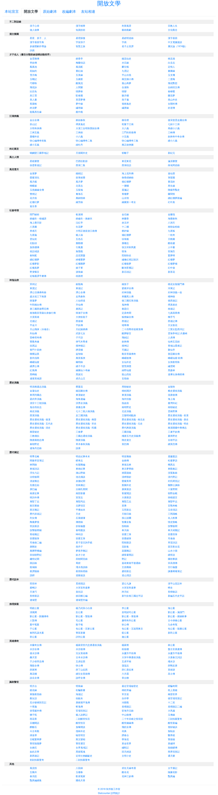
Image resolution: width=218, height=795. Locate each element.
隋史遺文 (126, 440)
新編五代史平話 (176, 595)
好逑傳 (171, 107)
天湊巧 (33, 591)
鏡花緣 (33, 690)
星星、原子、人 (38, 38)
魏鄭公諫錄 (174, 485)
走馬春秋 (80, 296)
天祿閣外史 (82, 153)
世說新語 (34, 526)
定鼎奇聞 (126, 313)
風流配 (79, 66)
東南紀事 (80, 468)
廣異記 (79, 308)
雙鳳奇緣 (34, 341)
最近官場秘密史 (130, 686)
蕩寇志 (125, 665)
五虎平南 (126, 661)
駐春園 (79, 95)
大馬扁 (171, 710)
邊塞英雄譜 (36, 378)
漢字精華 (80, 25)
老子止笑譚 (128, 46)
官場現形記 (82, 710)
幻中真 (171, 202)
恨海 (124, 251)
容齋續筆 (126, 538)
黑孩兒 (79, 374)
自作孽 (125, 698)
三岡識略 (172, 513)
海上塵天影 (36, 222)
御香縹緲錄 (128, 177)
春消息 (33, 776)
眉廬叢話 (172, 456)
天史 (78, 513)
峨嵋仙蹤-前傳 (175, 358)
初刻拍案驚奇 (37, 760)
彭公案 (79, 612)
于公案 (33, 628)
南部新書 (80, 493)
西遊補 (79, 321)
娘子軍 (79, 267)
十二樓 (125, 226)
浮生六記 (34, 472)
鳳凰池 (33, 66)
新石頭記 (126, 272)
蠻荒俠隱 (126, 366)
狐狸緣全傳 (128, 317)
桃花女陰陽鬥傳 (176, 284)
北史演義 (126, 411)
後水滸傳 (34, 653)
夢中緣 (79, 103)
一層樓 (125, 185)
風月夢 (79, 181)
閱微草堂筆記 (37, 460)
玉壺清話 (172, 509)
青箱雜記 (34, 534)
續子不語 (80, 366)
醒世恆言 (80, 723)
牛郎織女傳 (36, 304)
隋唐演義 (80, 440)
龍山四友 (126, 374)
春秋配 (33, 255)
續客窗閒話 (128, 554)
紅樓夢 (171, 259)
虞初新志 (126, 571)
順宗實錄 (34, 505)
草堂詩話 (172, 542)
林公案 (171, 645)
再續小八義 (174, 128)
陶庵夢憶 (34, 522)
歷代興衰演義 (129, 427)
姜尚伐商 (34, 358)
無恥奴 (171, 731)
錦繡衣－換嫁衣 (84, 218)
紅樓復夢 (126, 263)
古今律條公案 (175, 620)
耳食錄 (171, 538)
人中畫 (171, 247)
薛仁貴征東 (128, 669)
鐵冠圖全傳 (82, 390)
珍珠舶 (125, 239)
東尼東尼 (126, 161)
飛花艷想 (172, 83)
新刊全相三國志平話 (132, 595)
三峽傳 (171, 132)
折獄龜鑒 (80, 526)
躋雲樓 (79, 349)
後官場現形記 (175, 698)
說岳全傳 (34, 678)
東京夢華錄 (128, 468)
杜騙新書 (80, 690)
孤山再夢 (126, 83)
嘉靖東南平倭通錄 (131, 563)
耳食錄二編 (36, 542)
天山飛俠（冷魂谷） (40, 329)
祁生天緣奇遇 (129, 768)
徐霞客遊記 (36, 165)
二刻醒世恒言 (83, 719)
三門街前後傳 (129, 132)
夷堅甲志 (172, 501)
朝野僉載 (172, 493)
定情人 (171, 66)
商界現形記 (174, 751)
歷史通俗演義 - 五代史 (41, 423)
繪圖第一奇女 (129, 202)
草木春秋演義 (83, 444)
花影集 (125, 546)
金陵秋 (171, 386)
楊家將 (125, 645)
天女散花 (172, 325)
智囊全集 (126, 522)
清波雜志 (34, 481)
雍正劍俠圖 (128, 144)
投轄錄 (125, 526)
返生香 (33, 206)
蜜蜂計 (33, 587)
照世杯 (33, 583)
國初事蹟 (172, 559)
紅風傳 (33, 370)
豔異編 (171, 776)
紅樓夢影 (34, 263)
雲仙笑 (33, 239)
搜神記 (125, 345)
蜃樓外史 (34, 136)
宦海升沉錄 (128, 710)
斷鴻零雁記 (128, 267)
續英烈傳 (172, 444)
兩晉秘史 (34, 431)
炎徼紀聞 (80, 481)
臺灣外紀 (172, 403)
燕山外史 (172, 99)
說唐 (78, 448)
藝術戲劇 (126, 30)
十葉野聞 (172, 489)
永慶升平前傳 (129, 653)
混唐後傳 (172, 395)
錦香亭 (79, 58)
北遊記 (33, 321)
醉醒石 (33, 727)
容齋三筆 (126, 534)
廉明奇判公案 (129, 620)
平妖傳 (79, 325)
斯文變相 (80, 739)
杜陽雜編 (80, 464)
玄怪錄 (125, 378)
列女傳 (33, 518)
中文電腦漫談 (175, 42)
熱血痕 (125, 403)
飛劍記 (125, 337)
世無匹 (171, 251)
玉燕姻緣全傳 (37, 189)
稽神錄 (171, 296)
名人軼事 (172, 518)
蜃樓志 (125, 243)
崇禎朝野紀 (36, 554)
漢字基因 (172, 38)
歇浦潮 (79, 214)
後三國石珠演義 (130, 300)
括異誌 (33, 345)
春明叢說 (80, 530)
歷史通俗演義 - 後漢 (40, 419)
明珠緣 (79, 686)
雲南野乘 (172, 411)
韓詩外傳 (34, 497)
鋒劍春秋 (80, 120)
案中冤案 (34, 624)
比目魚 (33, 91)
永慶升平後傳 (175, 653)
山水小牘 (172, 550)
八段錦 (79, 768)
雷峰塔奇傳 (36, 337)
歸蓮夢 (33, 300)
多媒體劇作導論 (38, 46)
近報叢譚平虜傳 (38, 276)
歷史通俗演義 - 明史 (178, 423)
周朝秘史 (126, 386)
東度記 (33, 288)
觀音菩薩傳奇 (129, 354)
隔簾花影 (172, 772)
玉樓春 (79, 772)
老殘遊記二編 (175, 706)
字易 (124, 42)
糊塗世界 (172, 694)
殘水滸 (171, 661)
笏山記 (33, 124)
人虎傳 (171, 337)
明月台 (33, 686)
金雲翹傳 (34, 58)
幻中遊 (171, 267)
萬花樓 (33, 673)
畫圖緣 (171, 71)
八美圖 (33, 226)
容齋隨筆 (34, 538)
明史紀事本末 (83, 456)
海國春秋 (172, 218)
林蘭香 (125, 218)
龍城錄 (33, 567)
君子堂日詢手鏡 (84, 542)
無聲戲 (79, 251)
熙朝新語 (126, 542)
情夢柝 (79, 91)
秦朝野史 (34, 444)
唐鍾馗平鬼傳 (83, 702)
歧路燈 (79, 276)
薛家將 (33, 669)
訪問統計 (115, 793)
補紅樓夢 (126, 235)
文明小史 (126, 755)
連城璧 (33, 600)
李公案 (125, 608)
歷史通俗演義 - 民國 (86, 427)
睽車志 (79, 460)
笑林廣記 (80, 485)
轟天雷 (33, 657)
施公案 (125, 637)
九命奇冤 (172, 624)
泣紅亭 (79, 222)
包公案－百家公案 (85, 628)
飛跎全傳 (126, 727)
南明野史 (126, 407)
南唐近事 (34, 493)
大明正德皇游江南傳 (86, 231)
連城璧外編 (82, 600)
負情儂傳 (34, 247)
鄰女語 (33, 698)
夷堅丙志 (80, 501)
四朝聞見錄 (82, 559)
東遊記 (79, 288)
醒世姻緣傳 (128, 723)
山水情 (125, 198)
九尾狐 (171, 231)
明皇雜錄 (126, 456)
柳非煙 (125, 120)
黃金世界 (126, 743)
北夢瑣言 (80, 505)
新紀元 (171, 153)
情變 (124, 91)
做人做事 (34, 30)
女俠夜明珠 (174, 362)
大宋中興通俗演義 (131, 657)
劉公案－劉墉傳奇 (39, 616)
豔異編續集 (36, 780)
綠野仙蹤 (126, 370)
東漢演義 (126, 395)
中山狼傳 (126, 714)
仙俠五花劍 (174, 341)
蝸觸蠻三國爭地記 (39, 153)
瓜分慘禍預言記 (38, 702)
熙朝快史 (126, 255)
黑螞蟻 (33, 374)
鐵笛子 (125, 284)
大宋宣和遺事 (83, 587)
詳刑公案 (80, 637)
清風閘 (33, 612)
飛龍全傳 (34, 665)
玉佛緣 (171, 714)
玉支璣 (171, 75)
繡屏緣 (125, 107)
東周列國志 (36, 395)
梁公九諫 (126, 583)
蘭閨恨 (171, 194)
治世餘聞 (34, 477)
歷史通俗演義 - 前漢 (178, 415)
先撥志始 (34, 485)
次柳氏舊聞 (82, 489)
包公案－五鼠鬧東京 (132, 628)
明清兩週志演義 (38, 386)
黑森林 (171, 370)
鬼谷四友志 (36, 407)
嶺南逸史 (126, 103)
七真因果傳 (174, 313)
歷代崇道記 (36, 513)
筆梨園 (171, 177)
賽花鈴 (171, 181)
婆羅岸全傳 (128, 288)
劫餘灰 (79, 698)
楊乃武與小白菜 (84, 608)
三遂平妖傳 (174, 431)
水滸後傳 (80, 649)
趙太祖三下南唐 (38, 296)
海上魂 (171, 399)
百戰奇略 (172, 505)
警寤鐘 (171, 739)
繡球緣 (79, 107)
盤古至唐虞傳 (175, 649)
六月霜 (125, 673)
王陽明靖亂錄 (129, 415)
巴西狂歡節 (82, 161)
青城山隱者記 (175, 345)
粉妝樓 (125, 649)
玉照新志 (126, 509)
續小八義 (172, 140)
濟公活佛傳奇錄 (38, 292)
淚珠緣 (79, 272)
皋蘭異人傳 (128, 296)
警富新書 (80, 632)
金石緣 (125, 214)
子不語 (79, 337)
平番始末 (80, 509)
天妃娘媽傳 (82, 329)
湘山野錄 (80, 472)
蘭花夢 (171, 95)
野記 (124, 559)
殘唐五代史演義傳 (131, 436)
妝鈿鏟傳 (172, 747)
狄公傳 (125, 624)
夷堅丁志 (34, 501)
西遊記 (125, 321)
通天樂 (171, 755)
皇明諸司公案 (129, 612)
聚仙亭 (171, 349)
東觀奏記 (172, 468)
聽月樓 (125, 95)
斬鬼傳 (79, 706)
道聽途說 (80, 575)
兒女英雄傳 (82, 653)
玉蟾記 (33, 79)
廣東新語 (126, 489)
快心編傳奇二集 (84, 140)
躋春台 (125, 735)
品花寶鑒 (80, 255)
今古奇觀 (34, 731)
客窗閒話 (126, 493)
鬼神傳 (125, 304)
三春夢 (79, 431)
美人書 (33, 99)
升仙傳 (79, 304)
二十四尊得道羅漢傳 (132, 329)
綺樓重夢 (80, 259)
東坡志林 (126, 464)
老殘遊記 (126, 706)
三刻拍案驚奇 (175, 719)
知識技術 (80, 30)
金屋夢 (33, 173)
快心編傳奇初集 (38, 140)
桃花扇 (171, 58)
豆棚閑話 (34, 723)
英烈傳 (125, 444)
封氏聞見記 (174, 481)
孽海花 (125, 739)
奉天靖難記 (174, 530)
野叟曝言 (34, 272)
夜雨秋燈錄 (82, 571)
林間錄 (33, 464)
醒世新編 (172, 723)
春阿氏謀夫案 (37, 632)
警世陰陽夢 (36, 743)
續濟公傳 (34, 366)
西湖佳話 (126, 165)
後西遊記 (172, 300)
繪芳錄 (79, 202)
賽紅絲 (79, 71)
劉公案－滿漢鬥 (176, 612)
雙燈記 (33, 194)
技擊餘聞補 (36, 530)
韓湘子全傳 (82, 313)
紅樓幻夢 (34, 202)
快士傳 (79, 665)
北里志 (79, 185)
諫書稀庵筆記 (175, 571)
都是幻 (125, 308)
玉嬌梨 (79, 79)
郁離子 (125, 153)
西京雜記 (34, 509)
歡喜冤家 (80, 776)
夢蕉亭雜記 (82, 550)
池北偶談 (80, 477)
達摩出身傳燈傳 (176, 374)
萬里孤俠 (80, 358)
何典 (124, 731)
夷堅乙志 (126, 501)
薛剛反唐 (172, 665)
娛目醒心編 (82, 595)
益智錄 (79, 354)
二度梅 (171, 79)
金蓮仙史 (34, 390)
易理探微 (80, 38)
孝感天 (33, 231)
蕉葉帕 (33, 103)
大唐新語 (126, 497)
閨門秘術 (34, 214)
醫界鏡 (171, 735)
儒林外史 (80, 731)
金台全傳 (34, 120)
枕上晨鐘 (172, 690)
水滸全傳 (34, 649)
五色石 (79, 239)
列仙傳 (33, 333)
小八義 (79, 136)
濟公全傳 (80, 292)
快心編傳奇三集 (130, 140)
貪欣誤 (79, 591)
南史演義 (34, 411)
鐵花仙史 (126, 58)
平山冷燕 (126, 75)
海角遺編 (80, 399)
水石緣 (125, 62)
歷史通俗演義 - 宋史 (86, 423)
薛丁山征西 (82, 669)
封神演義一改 (175, 292)
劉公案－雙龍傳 (84, 616)
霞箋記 (125, 189)
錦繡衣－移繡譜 (38, 218)
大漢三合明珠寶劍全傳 (87, 128)
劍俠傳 (125, 341)
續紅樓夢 (34, 259)
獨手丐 (171, 317)
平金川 (33, 325)
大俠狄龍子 (82, 317)
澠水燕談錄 (82, 567)
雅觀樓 (79, 243)
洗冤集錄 (172, 472)
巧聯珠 (33, 83)
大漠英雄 (34, 317)
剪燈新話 (34, 595)
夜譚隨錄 (34, 571)
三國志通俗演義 (84, 436)
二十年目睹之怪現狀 (132, 719)
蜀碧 (78, 563)
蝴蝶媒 (33, 185)
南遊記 (171, 308)
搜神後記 (80, 345)
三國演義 (126, 431)
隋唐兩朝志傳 (37, 440)
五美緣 (79, 75)
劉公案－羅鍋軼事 (177, 616)
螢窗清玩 (34, 177)
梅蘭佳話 (80, 62)
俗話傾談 (34, 251)
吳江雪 (33, 95)
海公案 (171, 608)
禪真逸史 (80, 124)
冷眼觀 (125, 702)
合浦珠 (125, 87)
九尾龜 (33, 235)
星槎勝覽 (34, 161)
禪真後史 (172, 304)
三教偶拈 (34, 436)
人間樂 (79, 87)
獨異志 (171, 464)
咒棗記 (125, 349)
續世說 (171, 554)
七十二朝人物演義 (85, 411)
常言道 (125, 694)
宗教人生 (172, 25)
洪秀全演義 (82, 403)
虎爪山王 (80, 378)
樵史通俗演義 (175, 390)
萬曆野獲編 (36, 550)
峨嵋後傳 (126, 358)
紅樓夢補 (172, 263)
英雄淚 (171, 669)
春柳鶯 (171, 91)
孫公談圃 (126, 518)
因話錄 (33, 563)
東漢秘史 (80, 395)
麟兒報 (125, 66)
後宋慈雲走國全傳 (177, 120)
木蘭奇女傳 (36, 645)
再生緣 (171, 185)
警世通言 (80, 743)
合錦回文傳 (174, 87)
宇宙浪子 (80, 42)
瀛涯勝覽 (172, 161)
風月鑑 (33, 181)
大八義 (125, 128)
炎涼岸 (125, 222)
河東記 (171, 288)
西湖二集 (80, 165)
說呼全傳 (80, 678)
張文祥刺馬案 (129, 247)
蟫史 (170, 587)
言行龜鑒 (172, 567)
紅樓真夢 (34, 267)
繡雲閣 (171, 366)
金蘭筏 (171, 214)
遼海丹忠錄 (36, 448)
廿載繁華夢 (36, 739)
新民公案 (172, 632)
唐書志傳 (80, 407)
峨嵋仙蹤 (34, 362)
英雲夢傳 (80, 99)
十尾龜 (33, 706)
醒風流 (79, 83)
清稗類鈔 (126, 477)
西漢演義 (34, 415)
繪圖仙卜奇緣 (83, 370)
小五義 (125, 136)
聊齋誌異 (34, 354)
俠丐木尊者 (82, 341)
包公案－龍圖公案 (177, 628)
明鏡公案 (34, 608)
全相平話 (172, 440)
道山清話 (126, 575)
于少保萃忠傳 (37, 661)
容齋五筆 (80, 538)
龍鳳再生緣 (36, 112)
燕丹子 (79, 546)
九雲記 (125, 71)
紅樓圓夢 (80, 263)
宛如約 (33, 71)
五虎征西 (80, 661)
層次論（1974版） (177, 46)
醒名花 (125, 772)
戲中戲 (79, 112)
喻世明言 (80, 735)
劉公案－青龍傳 (130, 616)
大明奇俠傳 (36, 128)
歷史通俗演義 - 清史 (40, 427)
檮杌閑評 (126, 390)
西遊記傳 (172, 321)
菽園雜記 (126, 550)
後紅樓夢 (126, 181)
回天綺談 (126, 751)
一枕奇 (171, 235)
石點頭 (33, 243)
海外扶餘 (126, 399)
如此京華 (34, 751)
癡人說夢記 (82, 714)
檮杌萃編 (126, 690)
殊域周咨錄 (174, 165)
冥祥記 (33, 284)
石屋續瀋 (80, 518)
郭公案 (33, 637)
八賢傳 (33, 620)
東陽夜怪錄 (36, 694)
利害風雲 (126, 25)
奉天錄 (125, 530)
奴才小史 (80, 554)
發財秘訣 (172, 727)
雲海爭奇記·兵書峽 (177, 333)
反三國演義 (82, 415)
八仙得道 (80, 300)
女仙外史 (126, 362)
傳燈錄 (79, 522)
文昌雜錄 (126, 567)
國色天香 (80, 780)
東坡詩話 (34, 468)
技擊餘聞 (172, 526)
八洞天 (171, 222)
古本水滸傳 (82, 657)
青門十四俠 (36, 349)
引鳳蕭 (79, 247)
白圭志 (171, 62)
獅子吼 (33, 714)
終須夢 (33, 107)
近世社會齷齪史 (84, 755)
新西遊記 (34, 755)
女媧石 (33, 747)
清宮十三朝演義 (38, 403)
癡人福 (79, 235)
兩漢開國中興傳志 (177, 427)
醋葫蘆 (171, 243)
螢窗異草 (126, 481)
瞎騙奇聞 (172, 686)
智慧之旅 (80, 46)
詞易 (32, 50)
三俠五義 (34, 132)
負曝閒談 (80, 727)
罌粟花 (79, 386)
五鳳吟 (33, 772)
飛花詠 (33, 87)
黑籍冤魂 (80, 751)
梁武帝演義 (36, 399)
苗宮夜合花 (174, 546)
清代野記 (172, 477)
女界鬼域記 (82, 747)
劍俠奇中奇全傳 (176, 136)
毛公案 (79, 620)
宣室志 (79, 497)
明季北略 (34, 456)
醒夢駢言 (126, 333)
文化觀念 (172, 30)
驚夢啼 (171, 255)
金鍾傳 (125, 460)
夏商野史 (172, 436)
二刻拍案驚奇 (83, 760)
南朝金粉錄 (174, 226)
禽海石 (79, 194)
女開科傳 (172, 103)
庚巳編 (33, 489)
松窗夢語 (172, 460)
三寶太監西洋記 (176, 329)
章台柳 (125, 678)
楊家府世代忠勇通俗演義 (89, 645)
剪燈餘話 (172, 591)
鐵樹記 (79, 173)
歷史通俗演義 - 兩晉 (86, 419)
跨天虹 (125, 591)
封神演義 (126, 292)
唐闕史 (33, 546)
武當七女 (80, 333)
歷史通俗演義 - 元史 (132, 423)
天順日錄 (126, 513)
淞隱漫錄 (126, 472)
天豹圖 (171, 239)
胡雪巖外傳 (36, 710)
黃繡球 (171, 743)
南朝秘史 (172, 407)
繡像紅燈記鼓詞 (130, 259)
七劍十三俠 (174, 124)
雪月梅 (33, 75)
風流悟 (33, 768)
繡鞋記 (125, 747)
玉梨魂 (79, 189)
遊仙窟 (171, 173)
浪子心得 (34, 25)
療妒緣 (125, 231)
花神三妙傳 (128, 776)
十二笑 (171, 702)
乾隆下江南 (128, 124)
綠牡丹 (79, 144)
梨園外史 (126, 485)
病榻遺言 (172, 497)
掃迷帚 (33, 735)
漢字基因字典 (37, 42)
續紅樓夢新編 (175, 198)
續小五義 (34, 144)
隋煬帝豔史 (174, 189)
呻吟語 (79, 534)
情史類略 (172, 522)
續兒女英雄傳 (83, 673)
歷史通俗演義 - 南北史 (133, 419)
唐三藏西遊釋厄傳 (39, 308)
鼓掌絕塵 (80, 177)
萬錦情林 (80, 198)
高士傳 (171, 673)
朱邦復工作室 (113, 789)
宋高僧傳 (172, 563)
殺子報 (79, 624)
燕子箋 (125, 99)
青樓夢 (125, 194)
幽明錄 (79, 362)
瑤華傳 (125, 325)
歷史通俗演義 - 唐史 (178, 419)
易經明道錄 (128, 38)
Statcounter (104, 793)
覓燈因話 (80, 583)
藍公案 (125, 632)
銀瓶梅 (79, 284)
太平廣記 (172, 768)
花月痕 (33, 198)
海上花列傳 (128, 173)
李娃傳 (33, 62)
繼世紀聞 (34, 559)
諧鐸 (32, 575)
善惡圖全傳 (174, 354)
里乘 (124, 505)
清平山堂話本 (175, 583)
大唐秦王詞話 (175, 657)
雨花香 (33, 719)
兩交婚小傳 (128, 79)
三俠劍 (79, 132)
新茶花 (171, 272)
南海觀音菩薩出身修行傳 (43, 313)
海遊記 (79, 694)
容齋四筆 (172, 534)
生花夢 (79, 226)
